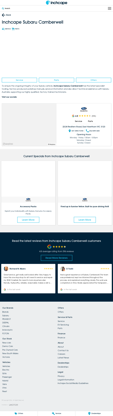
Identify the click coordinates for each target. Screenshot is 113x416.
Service (19, 80)
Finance (61, 337)
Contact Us (63, 350)
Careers (61, 354)
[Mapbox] (8, 144)
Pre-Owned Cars (10, 350)
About (61, 347)
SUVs (4, 373)
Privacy (61, 376)
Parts (56, 80)
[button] (28, 278)
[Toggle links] (10, 405)
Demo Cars (7, 346)
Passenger (7, 377)
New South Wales (10, 353)
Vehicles (6, 366)
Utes (4, 388)
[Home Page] (56, 2)
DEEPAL (5, 322)
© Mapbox (51, 144)
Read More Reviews (57, 257)
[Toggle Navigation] (109, 8)
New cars (6, 342)
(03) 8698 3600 (92, 130)
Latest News (63, 357)
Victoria (6, 357)
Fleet (4, 391)
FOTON (5, 333)
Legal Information (66, 380)
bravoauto (7, 330)
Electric (5, 370)
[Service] (56, 413)
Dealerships (63, 367)
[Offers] (19, 413)
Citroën (5, 326)
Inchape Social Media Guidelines (73, 383)
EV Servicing (63, 325)
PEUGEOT (6, 319)
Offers (94, 80)
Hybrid (5, 380)
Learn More (28, 219)
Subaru (5, 315)
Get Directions (75, 130)
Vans (4, 384)
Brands (5, 312)
